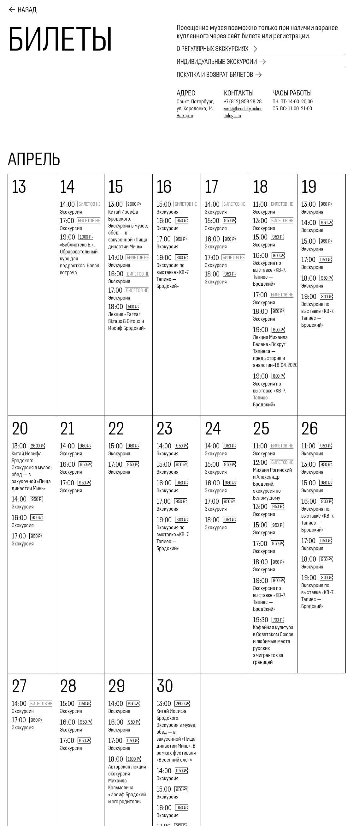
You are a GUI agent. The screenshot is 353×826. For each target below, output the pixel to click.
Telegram (233, 115)
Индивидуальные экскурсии (221, 61)
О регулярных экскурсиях (216, 47)
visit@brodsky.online (245, 108)
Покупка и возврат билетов (218, 74)
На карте (186, 115)
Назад (27, 9)
